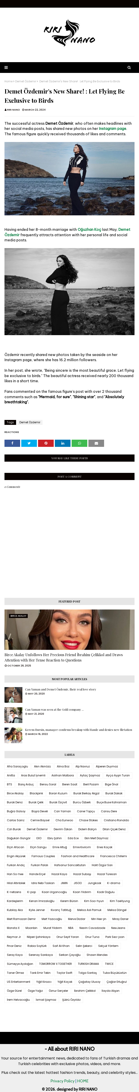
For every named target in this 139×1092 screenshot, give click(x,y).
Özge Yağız (35, 991)
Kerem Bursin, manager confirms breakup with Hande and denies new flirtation (78, 730)
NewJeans (118, 928)
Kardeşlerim (15, 901)
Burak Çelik (36, 802)
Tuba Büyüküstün (115, 973)
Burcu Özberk (82, 802)
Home (8, 81)
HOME (82, 1081)
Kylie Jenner (37, 910)
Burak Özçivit (58, 802)
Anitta (11, 775)
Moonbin (31, 928)
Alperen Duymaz (107, 766)
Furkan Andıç (16, 865)
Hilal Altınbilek (16, 883)
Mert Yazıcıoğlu (52, 919)
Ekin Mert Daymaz (96, 838)
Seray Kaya (15, 955)
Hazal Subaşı (82, 874)
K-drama (113, 883)
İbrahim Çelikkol (85, 991)
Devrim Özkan (63, 829)
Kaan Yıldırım (82, 892)
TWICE (109, 964)
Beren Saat (69, 784)
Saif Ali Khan (61, 946)
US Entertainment (18, 982)
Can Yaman (62, 811)
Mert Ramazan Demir (21, 919)
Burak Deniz (15, 802)
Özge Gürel (14, 991)
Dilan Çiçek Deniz (114, 829)
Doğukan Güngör (18, 838)
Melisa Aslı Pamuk (89, 910)
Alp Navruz (82, 766)
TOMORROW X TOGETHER (55, 964)
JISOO (78, 883)
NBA (70, 928)
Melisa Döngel (116, 910)
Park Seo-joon (114, 937)
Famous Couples (43, 856)
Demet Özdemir (25, 81)
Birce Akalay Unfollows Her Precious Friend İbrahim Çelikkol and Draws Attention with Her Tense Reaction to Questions (63, 657)
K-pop (31, 892)
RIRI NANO (13, 109)
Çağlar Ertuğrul (117, 982)
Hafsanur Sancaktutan (70, 865)
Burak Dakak (113, 793)
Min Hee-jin (98, 919)
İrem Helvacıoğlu (18, 1000)
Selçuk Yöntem (108, 946)
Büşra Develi (40, 811)
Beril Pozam (91, 784)
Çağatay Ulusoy (89, 982)
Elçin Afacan (15, 847)
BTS (9, 784)
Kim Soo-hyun (94, 901)
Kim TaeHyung (120, 901)
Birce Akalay (15, 793)
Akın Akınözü (42, 766)
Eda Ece (73, 838)
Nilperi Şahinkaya (38, 937)
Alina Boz (63, 766)
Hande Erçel (37, 874)
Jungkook (94, 883)
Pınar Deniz (14, 946)
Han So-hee (15, 874)
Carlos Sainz (15, 820)
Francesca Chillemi (113, 856)
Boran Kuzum (58, 793)
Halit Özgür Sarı (102, 865)
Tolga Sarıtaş (87, 973)
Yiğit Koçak (65, 982)
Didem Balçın (87, 829)
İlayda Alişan (111, 991)
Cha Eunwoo (64, 820)
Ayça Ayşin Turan (118, 775)
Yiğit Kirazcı (43, 982)
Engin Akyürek (16, 856)
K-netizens (14, 892)
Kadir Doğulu (106, 892)
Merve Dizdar (76, 919)
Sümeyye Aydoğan (20, 964)
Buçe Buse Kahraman (112, 802)
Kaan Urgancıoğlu (54, 892)
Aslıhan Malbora (62, 775)
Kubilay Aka (15, 910)
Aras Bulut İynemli (33, 775)
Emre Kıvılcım (82, 847)
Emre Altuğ (60, 847)
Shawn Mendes (97, 955)
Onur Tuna (92, 937)
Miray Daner (120, 919)
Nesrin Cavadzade (92, 928)
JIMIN (64, 883)
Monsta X (13, 928)
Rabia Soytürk (37, 946)
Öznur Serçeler (58, 991)
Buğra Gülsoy (16, 811)
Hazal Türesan (107, 874)
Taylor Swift (64, 973)
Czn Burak (14, 829)
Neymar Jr (14, 937)
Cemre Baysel (39, 820)
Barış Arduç (26, 784)
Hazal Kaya (59, 874)
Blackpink (36, 793)
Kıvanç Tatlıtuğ (61, 910)
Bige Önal (111, 784)
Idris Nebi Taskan (43, 883)
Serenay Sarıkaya (41, 955)
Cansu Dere (109, 811)
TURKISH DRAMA (88, 964)
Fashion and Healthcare (77, 856)
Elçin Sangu (38, 847)
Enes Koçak (104, 847)
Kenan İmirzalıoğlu (41, 901)
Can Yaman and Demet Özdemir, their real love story (60, 689)
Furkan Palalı (39, 865)
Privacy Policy (63, 1081)
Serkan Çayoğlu (70, 955)
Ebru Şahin (54, 838)
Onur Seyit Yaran (67, 937)
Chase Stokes (88, 820)
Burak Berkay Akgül (86, 793)
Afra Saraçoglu (17, 766)
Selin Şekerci (84, 946)
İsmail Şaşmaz (46, 1000)
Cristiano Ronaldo (116, 820)
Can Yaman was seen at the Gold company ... (54, 709)
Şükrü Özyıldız (71, 1000)
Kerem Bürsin (69, 901)
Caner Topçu (86, 811)
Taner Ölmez (15, 973)
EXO (38, 838)
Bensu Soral (48, 784)
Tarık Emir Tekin (40, 973)
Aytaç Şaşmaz (90, 775)
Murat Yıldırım (52, 928)
